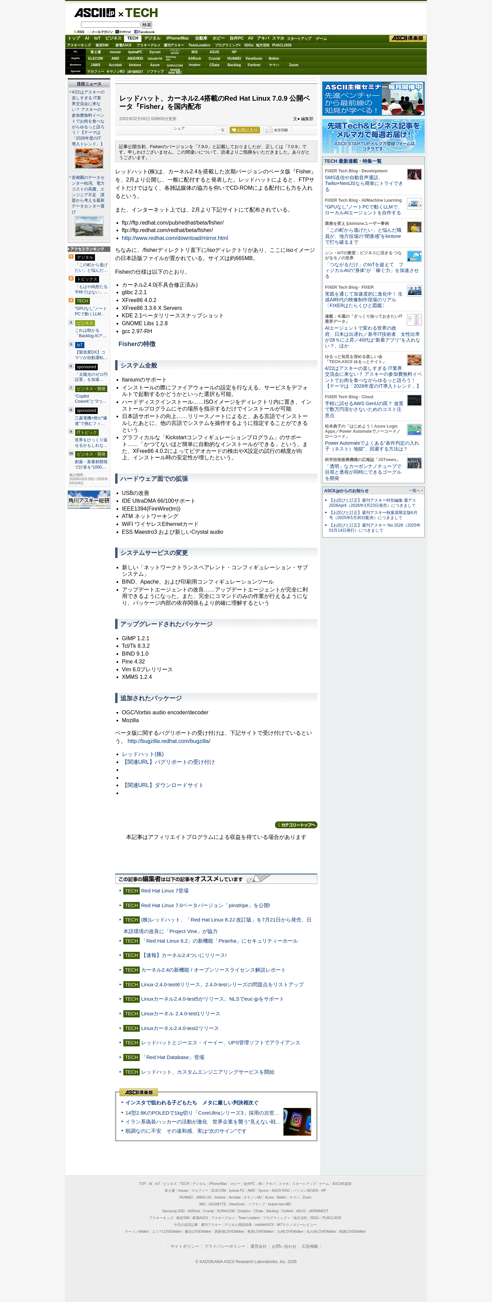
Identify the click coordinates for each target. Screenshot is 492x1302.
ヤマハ (274, 65)
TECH (139, 12)
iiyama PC (237, 1190)
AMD (115, 58)
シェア (179, 128)
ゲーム (321, 39)
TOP (142, 1184)
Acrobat (115, 65)
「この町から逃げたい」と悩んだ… (91, 267)
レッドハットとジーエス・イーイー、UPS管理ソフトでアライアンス (220, 1042)
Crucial (214, 58)
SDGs (249, 45)
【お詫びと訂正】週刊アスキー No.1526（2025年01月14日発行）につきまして (375, 528)
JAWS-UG (203, 1197)
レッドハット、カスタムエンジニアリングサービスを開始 (207, 1072)
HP (234, 52)
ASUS (214, 52)
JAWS (95, 65)
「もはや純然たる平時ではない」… (91, 289)
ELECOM (95, 58)
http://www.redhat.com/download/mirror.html (175, 238)
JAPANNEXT (135, 71)
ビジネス (113, 38)
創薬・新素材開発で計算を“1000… (91, 464)
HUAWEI (234, 58)
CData (214, 65)
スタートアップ (299, 39)
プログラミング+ (228, 45)
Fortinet (254, 65)
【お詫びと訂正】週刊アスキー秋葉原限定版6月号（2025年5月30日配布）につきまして (373, 515)
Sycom (155, 52)
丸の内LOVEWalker (321, 1231)
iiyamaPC (135, 52)
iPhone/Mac (177, 38)
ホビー (219, 38)
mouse (115, 52)
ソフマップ (155, 71)
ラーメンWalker (137, 1231)
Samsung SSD (173, 1211)
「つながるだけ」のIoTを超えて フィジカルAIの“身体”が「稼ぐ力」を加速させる (372, 270)
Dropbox (195, 65)
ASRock (194, 58)
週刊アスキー (174, 45)
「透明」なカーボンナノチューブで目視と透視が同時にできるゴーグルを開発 (363, 472)
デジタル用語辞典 (238, 1225)
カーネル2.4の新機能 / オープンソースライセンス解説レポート (213, 970)
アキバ (263, 38)
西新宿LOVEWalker (229, 1231)
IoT (97, 38)
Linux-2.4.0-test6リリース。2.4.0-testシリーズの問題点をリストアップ (222, 984)
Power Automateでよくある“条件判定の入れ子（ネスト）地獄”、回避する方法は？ (372, 446)
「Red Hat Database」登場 (172, 1057)
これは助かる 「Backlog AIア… (91, 333)
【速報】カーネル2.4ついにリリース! (184, 955)
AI (87, 38)
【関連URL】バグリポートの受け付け (168, 762)
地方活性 (263, 45)
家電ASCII (123, 45)
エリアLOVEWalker (167, 1231)
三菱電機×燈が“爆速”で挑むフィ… (91, 421)
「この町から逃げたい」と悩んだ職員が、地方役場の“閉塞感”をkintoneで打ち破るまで (363, 236)
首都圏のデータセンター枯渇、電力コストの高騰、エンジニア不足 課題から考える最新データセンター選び (88, 195)
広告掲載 (310, 1246)
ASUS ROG (135, 58)
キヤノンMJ (115, 71)
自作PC (237, 38)
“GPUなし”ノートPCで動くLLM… (91, 311)
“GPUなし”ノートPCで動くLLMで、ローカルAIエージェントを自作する (363, 209)
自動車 (201, 38)
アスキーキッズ (79, 45)
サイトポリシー (184, 1246)
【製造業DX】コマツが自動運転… (91, 355)
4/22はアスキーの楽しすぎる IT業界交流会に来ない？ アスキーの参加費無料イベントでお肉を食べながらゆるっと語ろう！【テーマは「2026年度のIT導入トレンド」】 (373, 377)
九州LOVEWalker (290, 1231)
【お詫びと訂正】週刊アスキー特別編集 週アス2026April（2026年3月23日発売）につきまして (372, 503)
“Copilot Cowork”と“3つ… (90, 399)
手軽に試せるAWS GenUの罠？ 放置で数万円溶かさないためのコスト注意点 (364, 409)
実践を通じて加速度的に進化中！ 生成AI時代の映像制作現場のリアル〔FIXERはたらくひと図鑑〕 (364, 300)
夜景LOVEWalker (260, 1231)
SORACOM (226, 1211)
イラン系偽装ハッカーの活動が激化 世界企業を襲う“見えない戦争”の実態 (211, 1122)
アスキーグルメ (149, 45)
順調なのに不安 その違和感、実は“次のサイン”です (186, 1131)
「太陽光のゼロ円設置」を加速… (91, 377)
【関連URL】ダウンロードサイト (163, 785)
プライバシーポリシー (224, 1246)
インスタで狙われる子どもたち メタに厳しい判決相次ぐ (192, 1102)
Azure (155, 65)
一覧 (221, 130)
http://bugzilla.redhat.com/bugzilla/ (168, 741)
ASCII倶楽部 (408, 38)
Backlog (234, 65)
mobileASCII (264, 1225)
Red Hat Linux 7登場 (165, 890)
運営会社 (258, 1246)
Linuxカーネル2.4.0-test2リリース (180, 1028)
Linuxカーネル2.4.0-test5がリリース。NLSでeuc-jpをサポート (212, 999)
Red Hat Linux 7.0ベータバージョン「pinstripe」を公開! (205, 905)
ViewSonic (254, 58)
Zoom (293, 65)
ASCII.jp (94, 12)
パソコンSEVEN (175, 51)
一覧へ (414, 490)
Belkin (274, 58)
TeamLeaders (199, 45)
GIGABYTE (155, 58)
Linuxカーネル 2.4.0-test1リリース (180, 1013)
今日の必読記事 (186, 1225)
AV (251, 38)
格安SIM (102, 45)
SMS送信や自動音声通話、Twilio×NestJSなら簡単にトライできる (364, 183)
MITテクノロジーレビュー (297, 1225)
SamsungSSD (171, 58)
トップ (74, 38)
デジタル (152, 38)
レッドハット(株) (143, 754)
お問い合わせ (284, 1246)
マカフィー (95, 71)
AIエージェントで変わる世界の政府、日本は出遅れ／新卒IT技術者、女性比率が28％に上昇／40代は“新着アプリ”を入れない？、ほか (372, 336)
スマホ (278, 38)
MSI (195, 52)
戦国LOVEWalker (352, 1231)
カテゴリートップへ (296, 824)
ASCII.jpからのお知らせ (346, 490)
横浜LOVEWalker (198, 1231)
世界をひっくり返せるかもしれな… (91, 443)
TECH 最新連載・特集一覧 (353, 161)
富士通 (96, 52)
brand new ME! (279, 1204)
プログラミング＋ (276, 1218)
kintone (135, 65)
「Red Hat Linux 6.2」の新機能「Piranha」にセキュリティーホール (219, 941)
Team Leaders (249, 1218)
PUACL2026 (282, 45)
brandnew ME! (175, 71)
